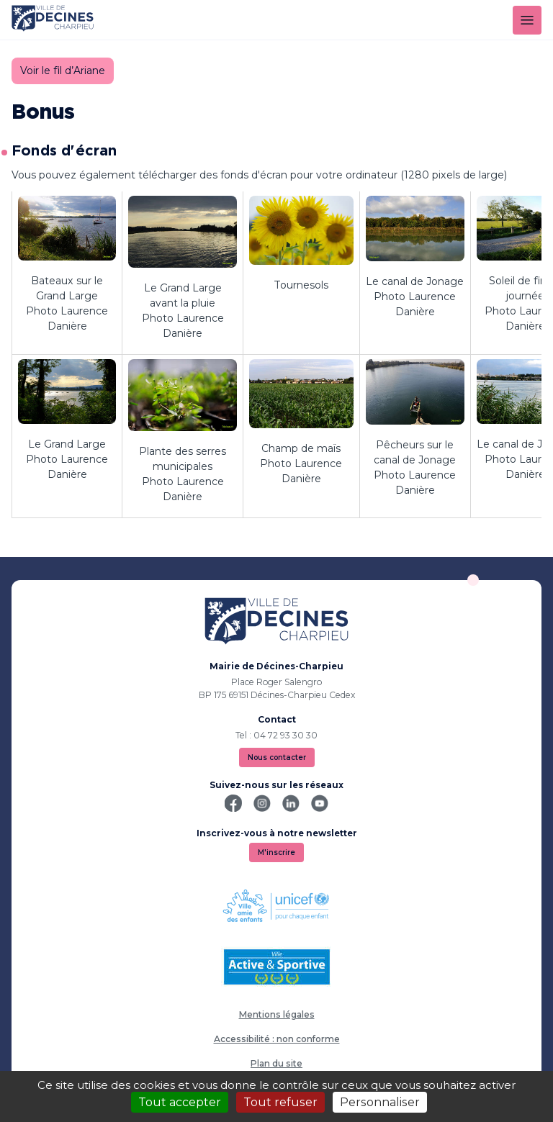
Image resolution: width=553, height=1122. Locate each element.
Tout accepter (179, 1102)
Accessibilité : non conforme (277, 1038)
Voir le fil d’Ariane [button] (62, 70)
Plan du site (276, 1063)
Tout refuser (280, 1102)
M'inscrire (276, 852)
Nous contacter (277, 757)
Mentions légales (277, 1014)
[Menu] (527, 20)
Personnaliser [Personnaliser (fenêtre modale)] (380, 1102)
